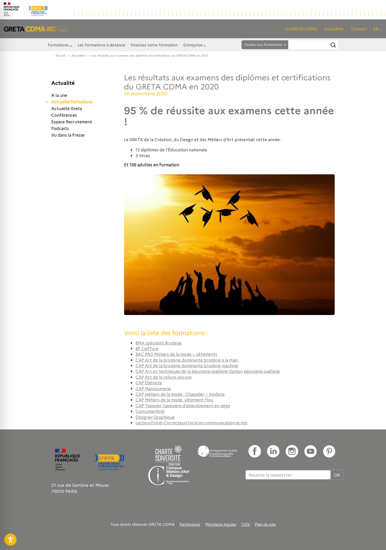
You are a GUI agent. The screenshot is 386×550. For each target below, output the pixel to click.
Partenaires (189, 524)
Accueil (60, 55)
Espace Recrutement (71, 121)
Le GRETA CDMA (301, 28)
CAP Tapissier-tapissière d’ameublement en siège (183, 405)
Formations (58, 44)
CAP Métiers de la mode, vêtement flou (174, 399)
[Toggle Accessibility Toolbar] (10, 539)
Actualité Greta (66, 108)
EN (376, 28)
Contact (359, 28)
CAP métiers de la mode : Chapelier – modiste (180, 394)
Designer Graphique (155, 417)
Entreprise (192, 44)
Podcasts (60, 128)
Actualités (333, 28)
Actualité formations (71, 101)
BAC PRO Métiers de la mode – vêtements (176, 354)
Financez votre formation (154, 44)
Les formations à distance (101, 44)
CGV (245, 524)
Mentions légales (220, 524)
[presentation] (284, 496)
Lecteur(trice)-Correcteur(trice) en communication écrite (191, 422)
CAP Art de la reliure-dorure (163, 377)
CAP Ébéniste (149, 382)
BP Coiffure (147, 348)
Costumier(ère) (150, 411)
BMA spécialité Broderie (159, 343)
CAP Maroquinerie (153, 388)
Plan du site (265, 524)
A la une (59, 95)
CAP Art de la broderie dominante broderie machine (187, 365)
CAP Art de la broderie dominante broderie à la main (187, 360)
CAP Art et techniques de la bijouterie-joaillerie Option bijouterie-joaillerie (208, 371)
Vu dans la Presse (68, 135)
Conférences (64, 115)
